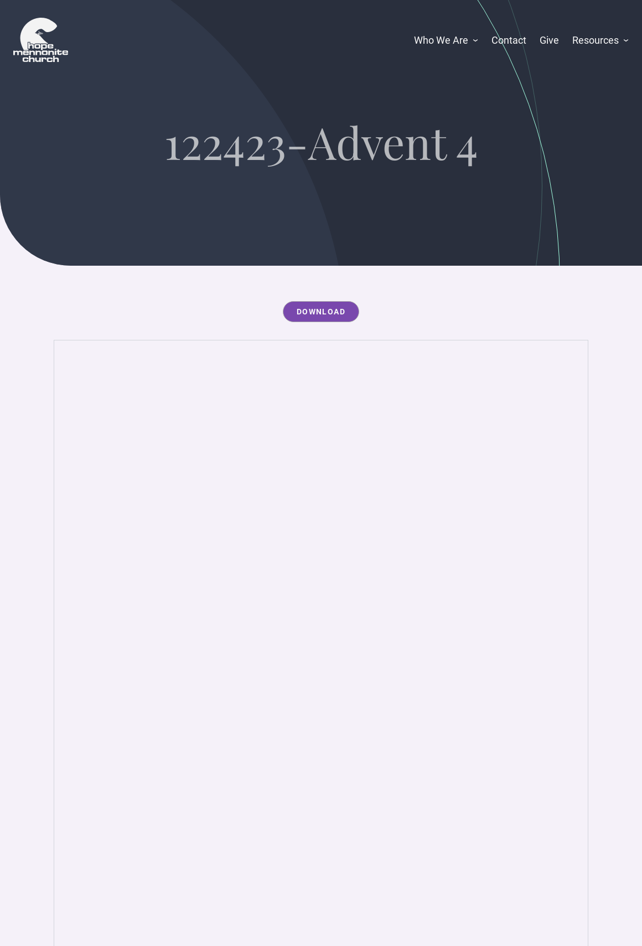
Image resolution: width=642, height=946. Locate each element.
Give (549, 40)
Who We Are (441, 40)
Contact (508, 40)
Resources (595, 40)
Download (321, 311)
